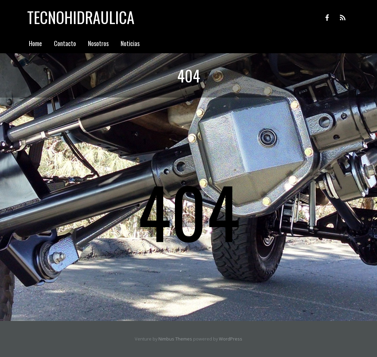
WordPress (230, 339)
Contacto (65, 43)
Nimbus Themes (175, 339)
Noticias (130, 43)
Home (35, 43)
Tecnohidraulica (80, 17)
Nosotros (98, 43)
